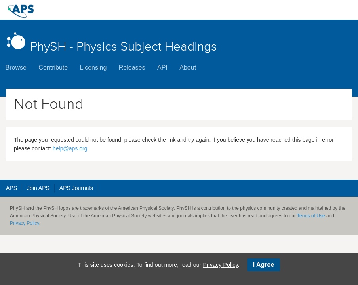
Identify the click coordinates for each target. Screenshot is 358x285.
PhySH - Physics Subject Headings (111, 42)
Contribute (53, 67)
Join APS (38, 188)
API (162, 67)
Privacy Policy (24, 223)
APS (11, 188)
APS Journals (76, 188)
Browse (16, 67)
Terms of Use (311, 215)
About (187, 67)
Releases (132, 67)
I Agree (263, 264)
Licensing (93, 67)
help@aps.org (70, 148)
